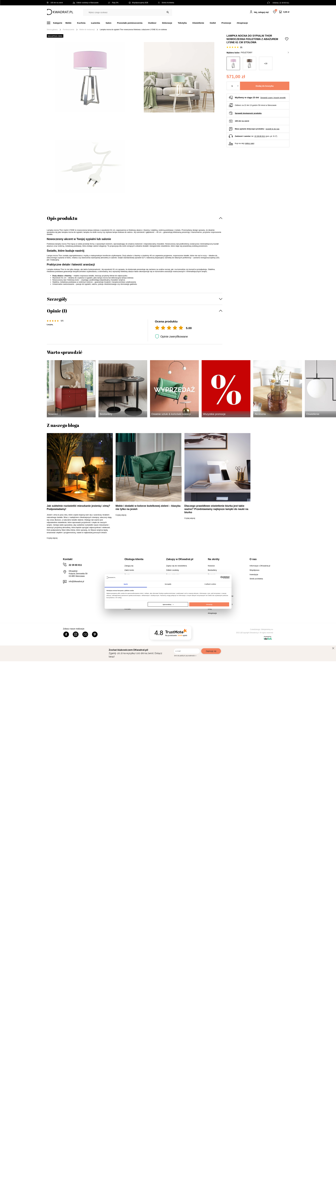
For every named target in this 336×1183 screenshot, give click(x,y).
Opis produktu (62, 218)
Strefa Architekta (166, 3)
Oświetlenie (198, 23)
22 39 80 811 (284, 3)
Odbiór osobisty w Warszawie (86, 3)
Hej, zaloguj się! (261, 12)
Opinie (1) (57, 311)
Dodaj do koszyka (265, 86)
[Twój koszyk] (284, 12)
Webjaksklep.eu (267, 629)
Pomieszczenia (68, 30)
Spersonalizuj (168, 604)
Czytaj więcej (52, 538)
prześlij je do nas (272, 129)
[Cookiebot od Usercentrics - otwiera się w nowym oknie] (217, 577)
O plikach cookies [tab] (210, 584)
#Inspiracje (242, 23)
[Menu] (56, 23)
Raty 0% (113, 3)
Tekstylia (182, 23)
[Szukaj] (168, 12)
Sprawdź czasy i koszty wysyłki (273, 98)
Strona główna (52, 30)
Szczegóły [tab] (168, 584)
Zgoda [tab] (126, 584)
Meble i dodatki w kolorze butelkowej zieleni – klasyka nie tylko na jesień (148, 507)
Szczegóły (57, 299)
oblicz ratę (249, 143)
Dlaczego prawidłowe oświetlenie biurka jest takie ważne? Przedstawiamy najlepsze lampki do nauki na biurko (216, 509)
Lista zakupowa (276, 10)
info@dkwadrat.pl (76, 581)
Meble (68, 23)
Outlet (213, 23)
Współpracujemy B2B (138, 3)
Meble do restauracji (87, 30)
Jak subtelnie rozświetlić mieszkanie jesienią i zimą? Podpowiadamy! (78, 507)
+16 (265, 63)
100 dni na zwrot (55, 3)
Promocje (226, 23)
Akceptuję (209, 604)
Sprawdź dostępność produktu (248, 113)
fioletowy (265, 52)
